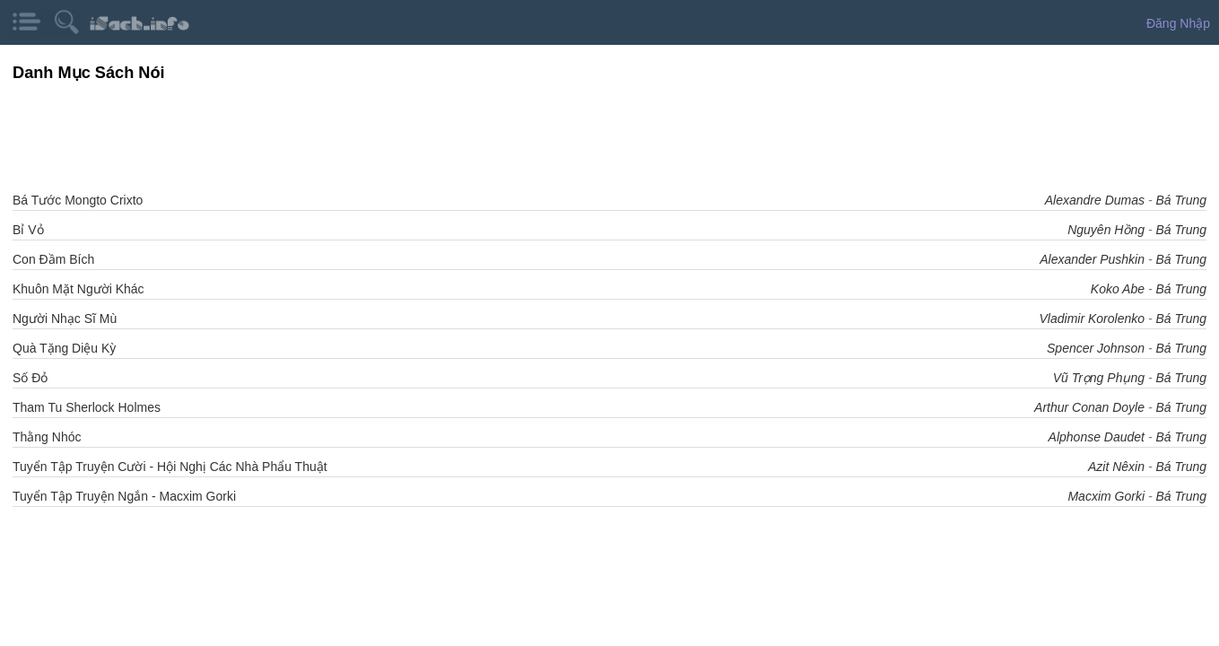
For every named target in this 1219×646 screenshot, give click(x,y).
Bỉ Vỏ (28, 230)
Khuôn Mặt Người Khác (78, 289)
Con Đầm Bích (53, 259)
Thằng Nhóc (47, 437)
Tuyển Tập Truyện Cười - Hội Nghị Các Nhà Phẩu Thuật (170, 466)
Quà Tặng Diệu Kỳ (64, 348)
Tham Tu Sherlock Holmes (87, 407)
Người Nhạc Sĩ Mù (65, 318)
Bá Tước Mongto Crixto (78, 200)
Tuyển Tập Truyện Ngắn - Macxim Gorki (124, 496)
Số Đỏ (30, 378)
